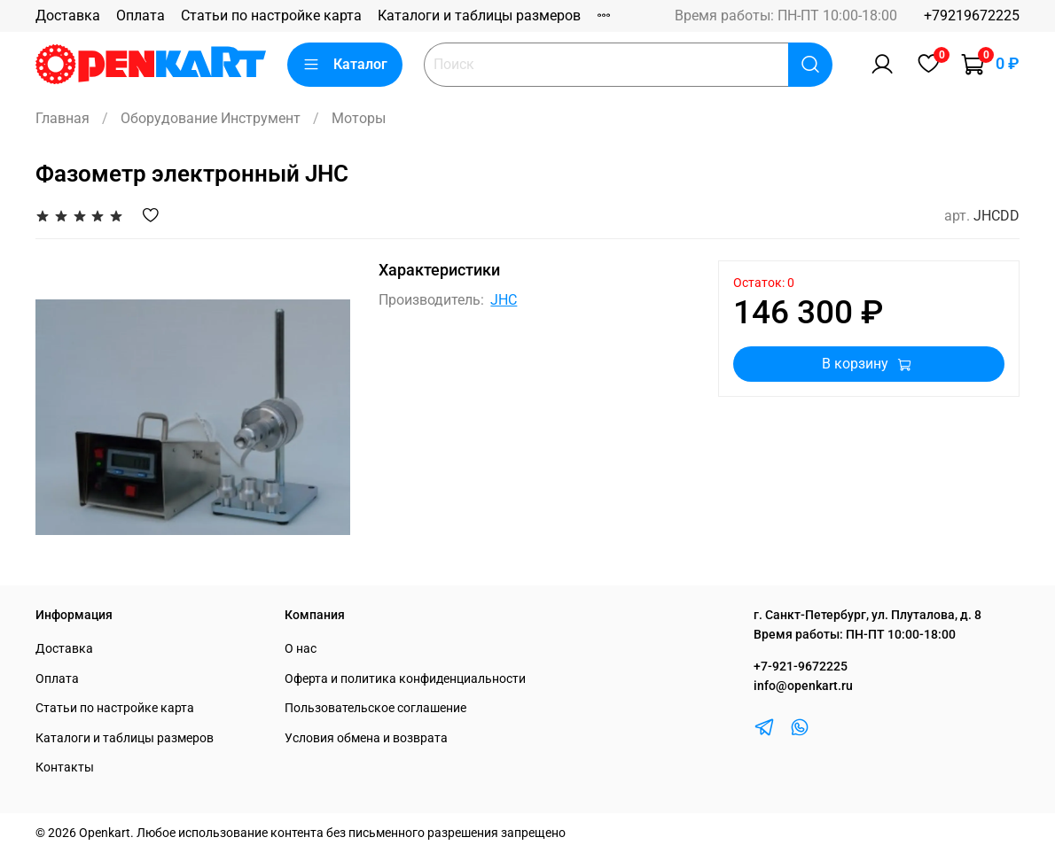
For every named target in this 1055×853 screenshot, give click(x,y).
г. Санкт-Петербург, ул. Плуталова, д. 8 (867, 615)
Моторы (359, 118)
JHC (503, 299)
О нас (300, 648)
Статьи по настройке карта (271, 15)
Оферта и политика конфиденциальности (405, 678)
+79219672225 (972, 15)
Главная (62, 118)
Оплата (140, 15)
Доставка (67, 15)
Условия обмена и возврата (366, 738)
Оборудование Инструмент (211, 118)
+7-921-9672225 (801, 666)
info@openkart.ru (803, 686)
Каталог (344, 65)
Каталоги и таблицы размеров (479, 15)
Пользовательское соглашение (375, 708)
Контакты (64, 767)
